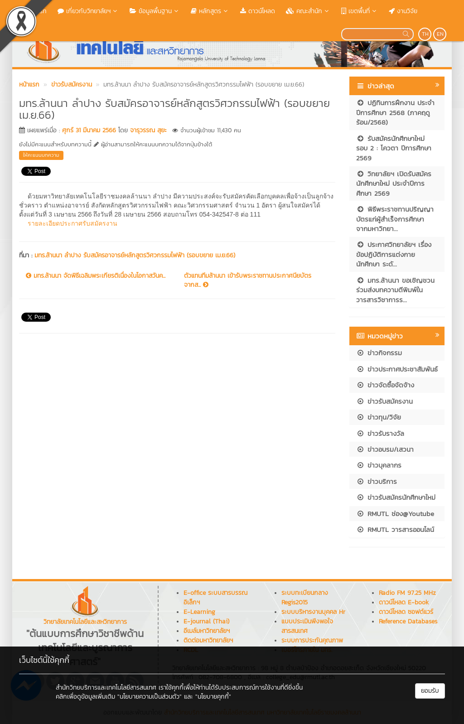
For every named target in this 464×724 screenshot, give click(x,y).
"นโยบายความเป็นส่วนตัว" (149, 696)
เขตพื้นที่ (359, 11)
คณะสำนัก (308, 11)
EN (440, 34)
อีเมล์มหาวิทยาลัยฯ (207, 631)
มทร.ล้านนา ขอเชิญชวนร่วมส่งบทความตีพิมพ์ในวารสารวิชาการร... (395, 290)
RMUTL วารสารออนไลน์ (395, 529)
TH (425, 34)
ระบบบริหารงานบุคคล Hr (313, 612)
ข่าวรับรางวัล (380, 433)
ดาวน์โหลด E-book (404, 602)
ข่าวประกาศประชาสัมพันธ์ (397, 369)
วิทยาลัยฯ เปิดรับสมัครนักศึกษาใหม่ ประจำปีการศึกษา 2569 (393, 183)
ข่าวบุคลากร (378, 465)
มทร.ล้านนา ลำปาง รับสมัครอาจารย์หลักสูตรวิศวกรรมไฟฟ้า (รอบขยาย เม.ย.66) (134, 255)
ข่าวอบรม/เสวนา (385, 449)
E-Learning (199, 612)
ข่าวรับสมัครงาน (384, 401)
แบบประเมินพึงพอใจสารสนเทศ (307, 626)
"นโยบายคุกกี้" (213, 696)
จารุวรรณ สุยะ (148, 130)
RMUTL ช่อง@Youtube (395, 513)
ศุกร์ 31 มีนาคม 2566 (89, 130)
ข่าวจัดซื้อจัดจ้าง (385, 385)
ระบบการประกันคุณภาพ (312, 640)
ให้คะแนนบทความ (41, 155)
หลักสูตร (210, 11)
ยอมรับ (430, 690)
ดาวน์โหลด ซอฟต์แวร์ (406, 612)
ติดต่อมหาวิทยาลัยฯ (208, 640)
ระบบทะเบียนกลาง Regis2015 (304, 597)
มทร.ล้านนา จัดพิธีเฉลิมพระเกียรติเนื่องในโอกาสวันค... (95, 275)
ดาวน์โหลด (257, 11)
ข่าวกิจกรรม (379, 353)
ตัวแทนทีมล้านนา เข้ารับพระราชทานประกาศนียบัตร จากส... (247, 280)
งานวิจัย (403, 11)
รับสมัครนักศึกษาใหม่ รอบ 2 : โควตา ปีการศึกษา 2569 (393, 148)
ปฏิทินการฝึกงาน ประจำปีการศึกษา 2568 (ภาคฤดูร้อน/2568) (395, 112)
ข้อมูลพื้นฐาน (155, 11)
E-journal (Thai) (206, 621)
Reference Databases (408, 621)
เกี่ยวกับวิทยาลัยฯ (88, 11)
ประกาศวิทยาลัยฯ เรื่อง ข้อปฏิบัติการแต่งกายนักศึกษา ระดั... (393, 254)
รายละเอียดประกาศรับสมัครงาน (72, 223)
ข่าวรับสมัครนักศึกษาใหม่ (395, 497)
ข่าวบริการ (376, 481)
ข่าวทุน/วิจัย (378, 417)
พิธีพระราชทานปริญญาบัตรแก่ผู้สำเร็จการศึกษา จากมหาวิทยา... (395, 219)
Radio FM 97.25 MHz (407, 593)
